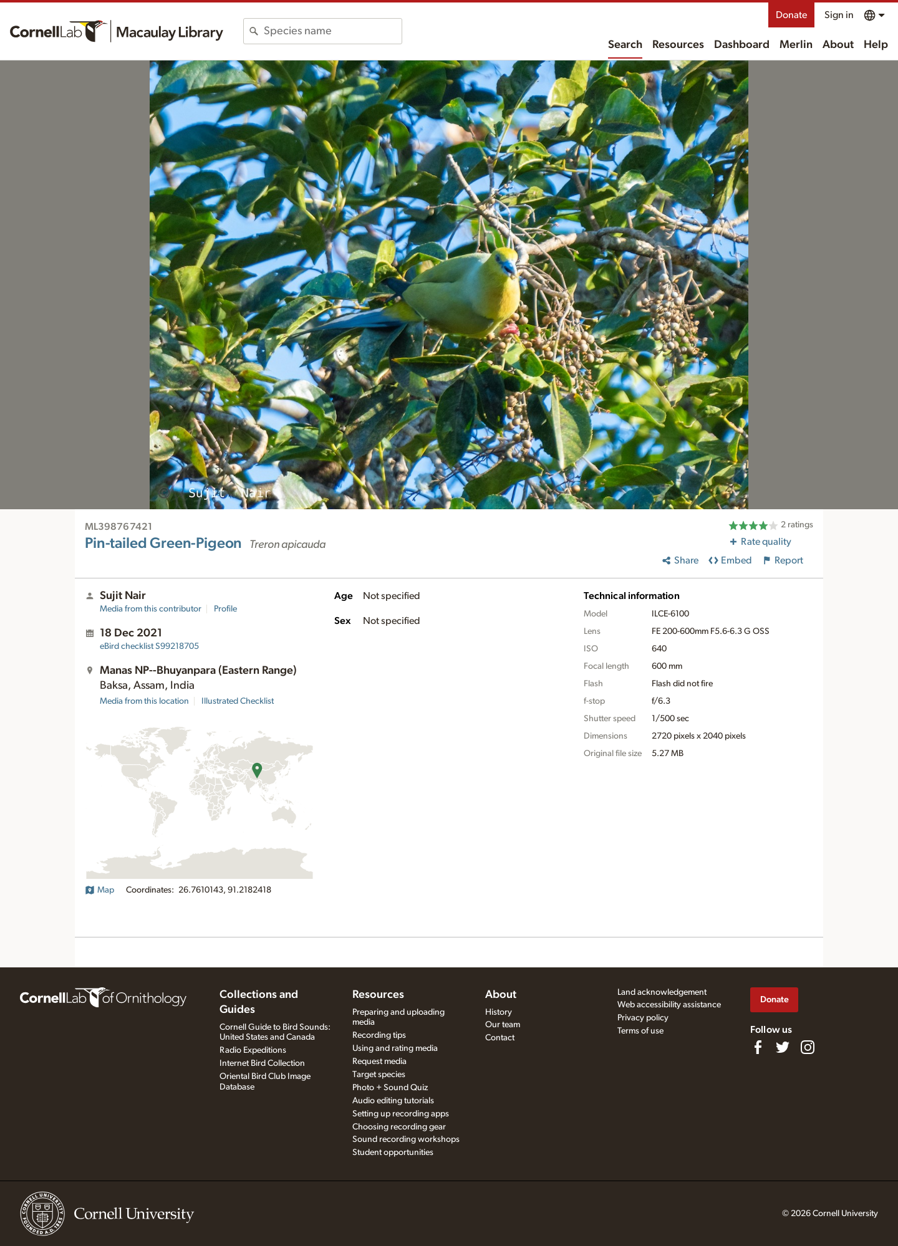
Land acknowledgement (662, 992)
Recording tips (379, 1035)
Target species (378, 1074)
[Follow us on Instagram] (807, 1047)
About (838, 44)
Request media (379, 1061)
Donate (791, 15)
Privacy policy (643, 1018)
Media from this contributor (150, 609)
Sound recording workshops (406, 1139)
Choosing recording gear (399, 1127)
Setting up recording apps (400, 1113)
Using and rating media (395, 1048)
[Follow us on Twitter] (782, 1047)
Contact (499, 1037)
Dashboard (742, 44)
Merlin (796, 44)
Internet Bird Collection (262, 1063)
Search (625, 44)
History (498, 1012)
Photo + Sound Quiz (390, 1087)
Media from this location (144, 701)
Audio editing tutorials (393, 1100)
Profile (225, 609)
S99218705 (149, 646)
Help (876, 44)
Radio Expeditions (253, 1050)
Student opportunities (392, 1152)
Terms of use (640, 1031)
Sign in (839, 15)
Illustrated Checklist (237, 701)
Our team (502, 1024)
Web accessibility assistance (669, 1004)
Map (99, 890)
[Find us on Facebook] (757, 1047)
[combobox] (333, 31)
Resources (678, 44)
